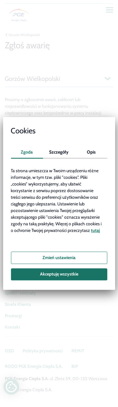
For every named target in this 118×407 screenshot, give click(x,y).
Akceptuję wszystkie (59, 274)
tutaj (95, 230)
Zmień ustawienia (59, 257)
